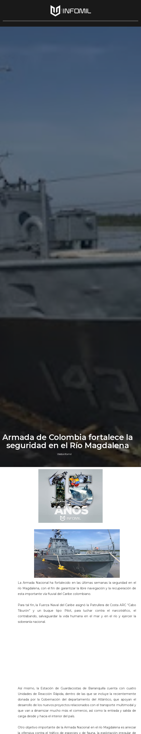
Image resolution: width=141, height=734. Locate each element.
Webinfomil (64, 454)
